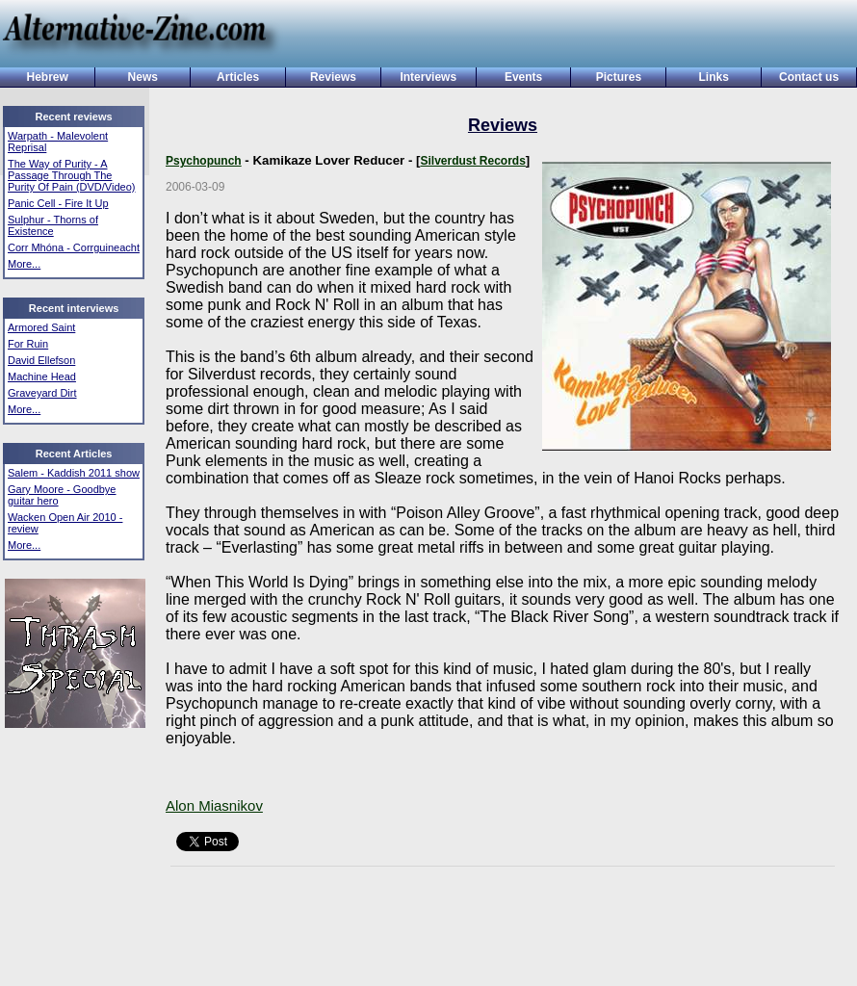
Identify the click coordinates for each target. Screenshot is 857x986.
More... (24, 264)
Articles (238, 77)
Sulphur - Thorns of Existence (53, 225)
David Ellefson (41, 360)
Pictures (618, 77)
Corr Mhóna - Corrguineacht (74, 247)
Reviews (333, 77)
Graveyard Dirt (42, 393)
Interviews (428, 77)
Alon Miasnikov (214, 805)
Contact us (809, 77)
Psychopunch (204, 161)
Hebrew (46, 77)
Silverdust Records (472, 161)
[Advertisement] (561, 36)
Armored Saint (41, 327)
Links (714, 77)
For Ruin (28, 344)
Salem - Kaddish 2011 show (74, 473)
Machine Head (42, 376)
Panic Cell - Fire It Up (58, 203)
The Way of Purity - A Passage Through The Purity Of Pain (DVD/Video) (71, 175)
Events (523, 77)
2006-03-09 (195, 187)
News (143, 77)
